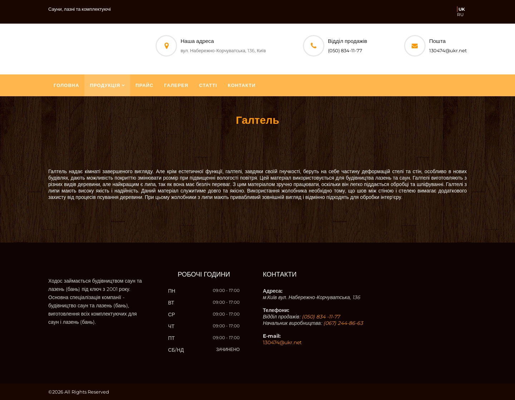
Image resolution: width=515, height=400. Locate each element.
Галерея (176, 85)
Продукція (105, 85)
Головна (66, 85)
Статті (208, 85)
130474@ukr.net (448, 50)
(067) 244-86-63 (343, 323)
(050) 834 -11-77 (321, 316)
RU (460, 14)
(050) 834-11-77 (345, 50)
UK (461, 9)
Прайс (144, 85)
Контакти (242, 85)
